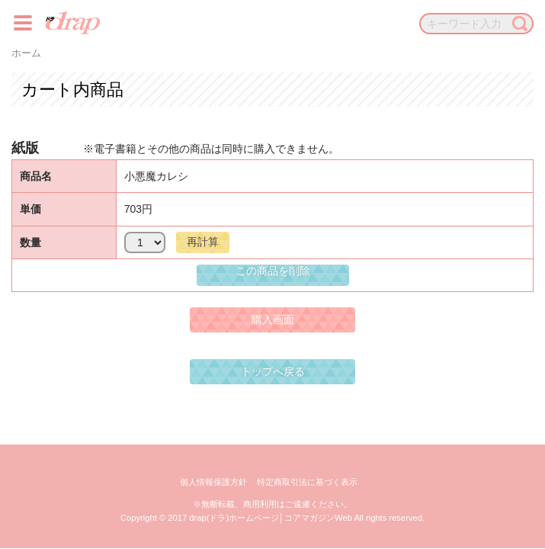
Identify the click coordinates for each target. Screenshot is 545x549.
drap (73, 22)
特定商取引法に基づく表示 (307, 481)
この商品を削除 (273, 271)
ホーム (26, 53)
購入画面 (273, 319)
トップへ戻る (273, 371)
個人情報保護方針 (213, 481)
